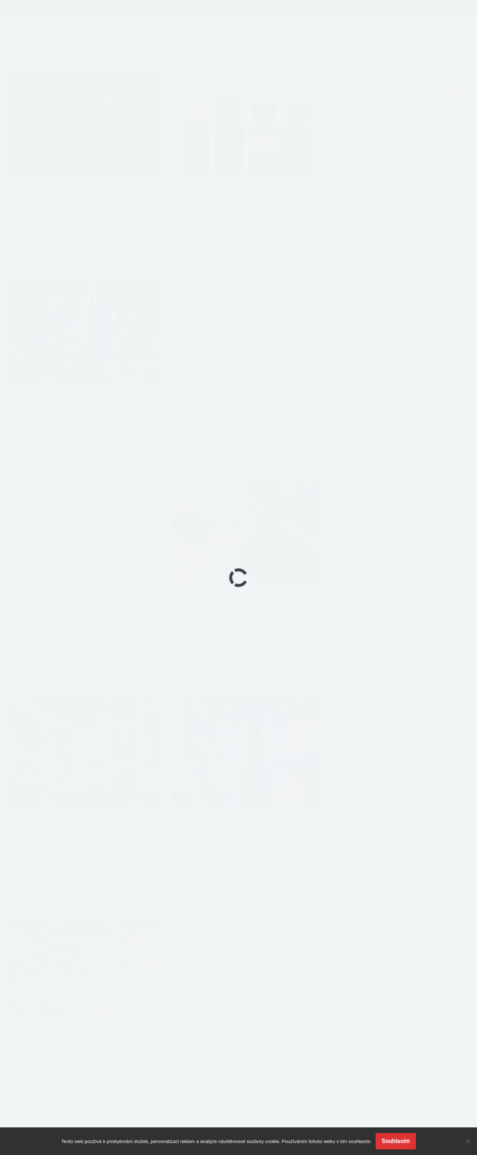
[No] (467, 1141)
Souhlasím (396, 1141)
